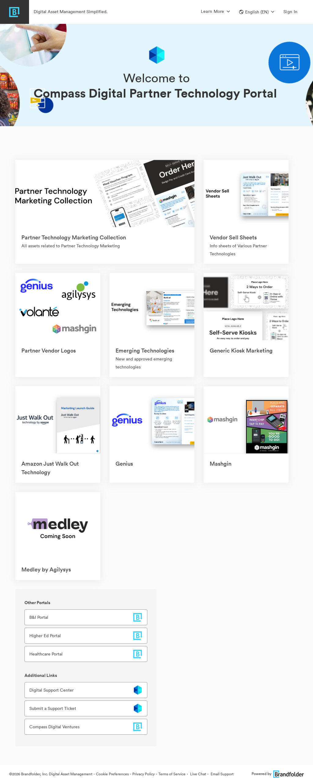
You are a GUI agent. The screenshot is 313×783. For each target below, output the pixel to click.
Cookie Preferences (112, 774)
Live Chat (197, 774)
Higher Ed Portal (45, 635)
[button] (256, 12)
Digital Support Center (51, 690)
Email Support (222, 774)
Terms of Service (172, 774)
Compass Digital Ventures (54, 726)
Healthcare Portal (46, 654)
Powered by (278, 773)
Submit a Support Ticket (52, 708)
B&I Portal (38, 617)
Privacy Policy (143, 774)
